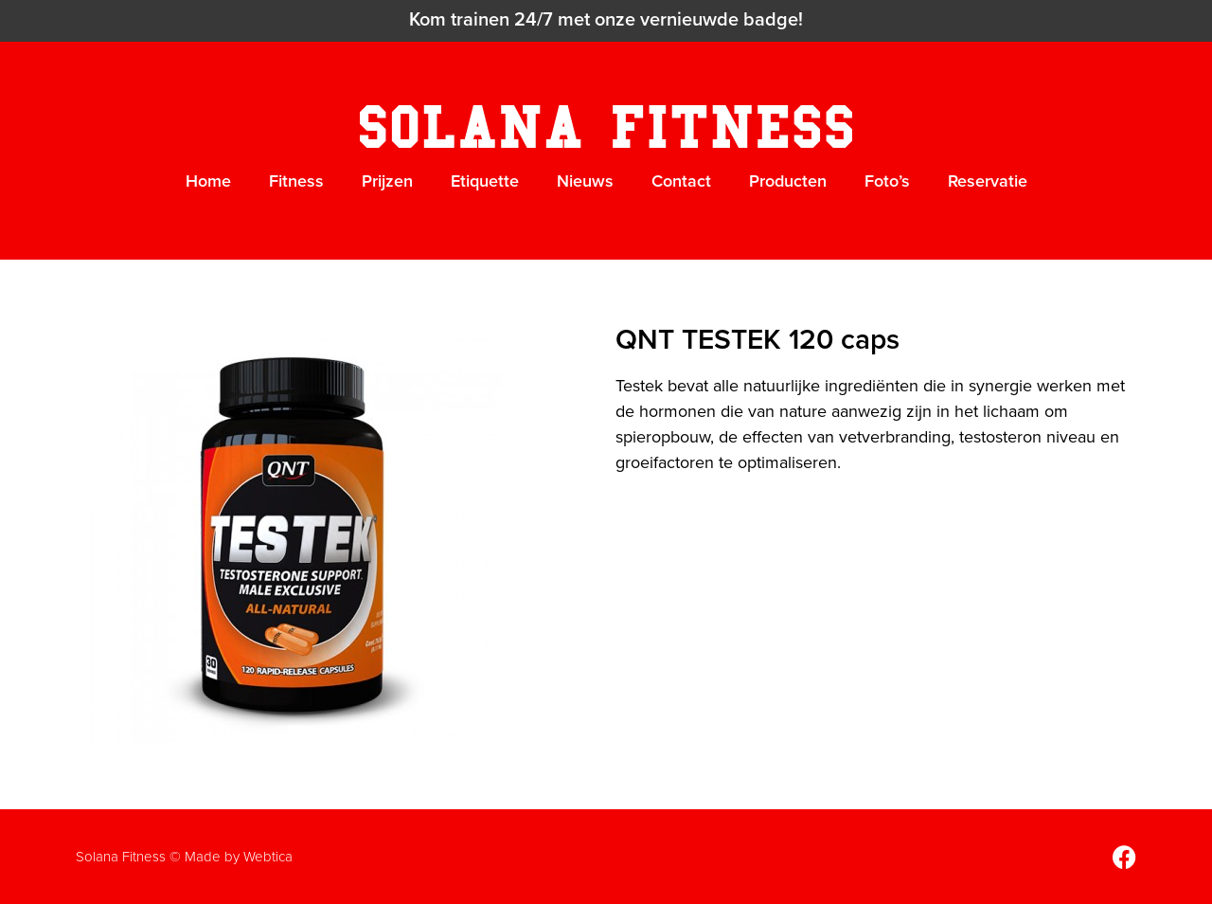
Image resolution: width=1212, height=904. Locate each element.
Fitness (296, 181)
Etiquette (485, 181)
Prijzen (387, 181)
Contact (681, 181)
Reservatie (987, 181)
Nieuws (585, 181)
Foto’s (887, 181)
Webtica (268, 856)
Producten (788, 181)
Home (208, 181)
